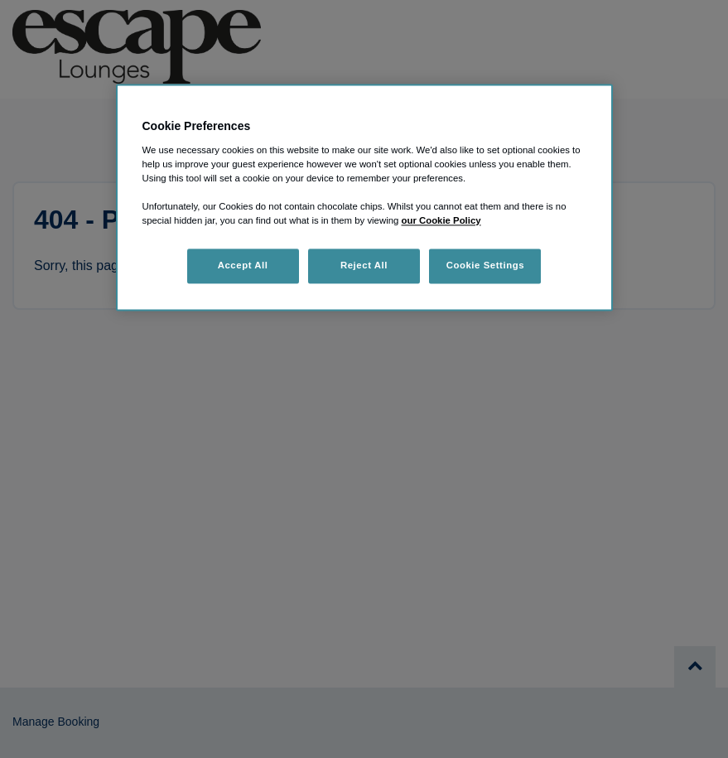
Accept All (243, 266)
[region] (364, 197)
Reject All (364, 266)
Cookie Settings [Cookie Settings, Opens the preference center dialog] (485, 266)
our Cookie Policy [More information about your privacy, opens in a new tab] (441, 221)
